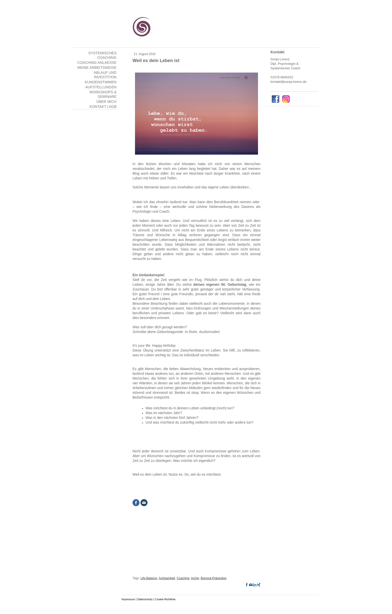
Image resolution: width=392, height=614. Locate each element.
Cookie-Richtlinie (165, 599)
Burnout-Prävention (213, 578)
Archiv (195, 578)
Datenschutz (144, 599)
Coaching (183, 578)
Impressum (128, 599)
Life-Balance (148, 578)
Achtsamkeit (167, 578)
